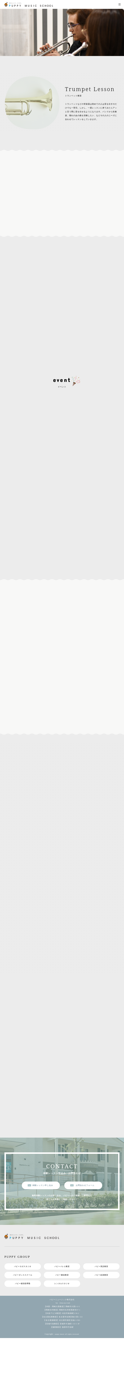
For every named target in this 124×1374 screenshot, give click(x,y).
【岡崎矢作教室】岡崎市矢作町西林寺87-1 (62, 1316)
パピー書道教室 (62, 1281)
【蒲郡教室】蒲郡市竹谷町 (61, 1334)
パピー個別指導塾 (22, 1290)
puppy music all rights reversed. (67, 1340)
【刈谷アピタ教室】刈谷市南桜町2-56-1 (62, 1320)
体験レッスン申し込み (42, 1190)
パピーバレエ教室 (62, 1272)
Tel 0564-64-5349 (62, 1309)
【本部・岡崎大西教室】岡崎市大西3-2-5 (62, 1313)
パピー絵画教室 (101, 1281)
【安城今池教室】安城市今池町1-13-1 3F (62, 1330)
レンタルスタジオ (62, 1290)
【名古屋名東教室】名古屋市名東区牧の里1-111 (62, 1323)
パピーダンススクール (22, 1281)
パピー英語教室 (101, 1272)
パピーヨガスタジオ (22, 1272)
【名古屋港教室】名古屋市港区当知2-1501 (62, 1327)
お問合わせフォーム (85, 1190)
